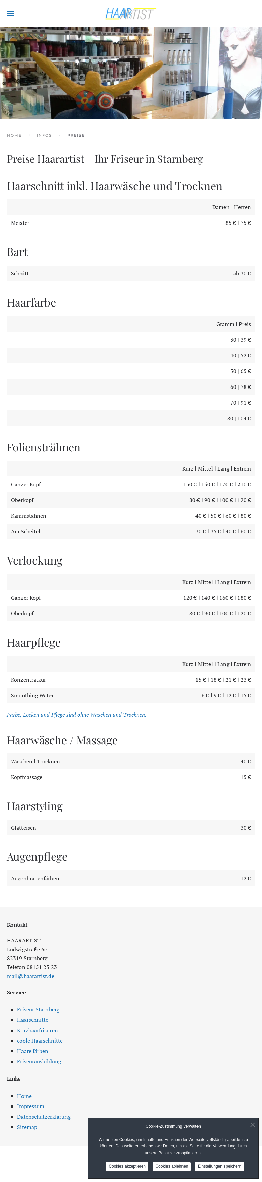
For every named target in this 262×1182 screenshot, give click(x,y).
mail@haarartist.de (30, 976)
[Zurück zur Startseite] (131, 13)
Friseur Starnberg (38, 1009)
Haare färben (32, 1051)
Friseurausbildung (39, 1061)
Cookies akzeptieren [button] (127, 1167)
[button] (10, 13)
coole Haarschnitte (40, 1040)
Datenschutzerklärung (44, 1116)
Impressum (30, 1106)
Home (24, 1096)
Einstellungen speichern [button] (220, 1167)
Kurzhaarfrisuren (37, 1030)
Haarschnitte (32, 1019)
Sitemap (27, 1127)
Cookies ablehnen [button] (172, 1167)
